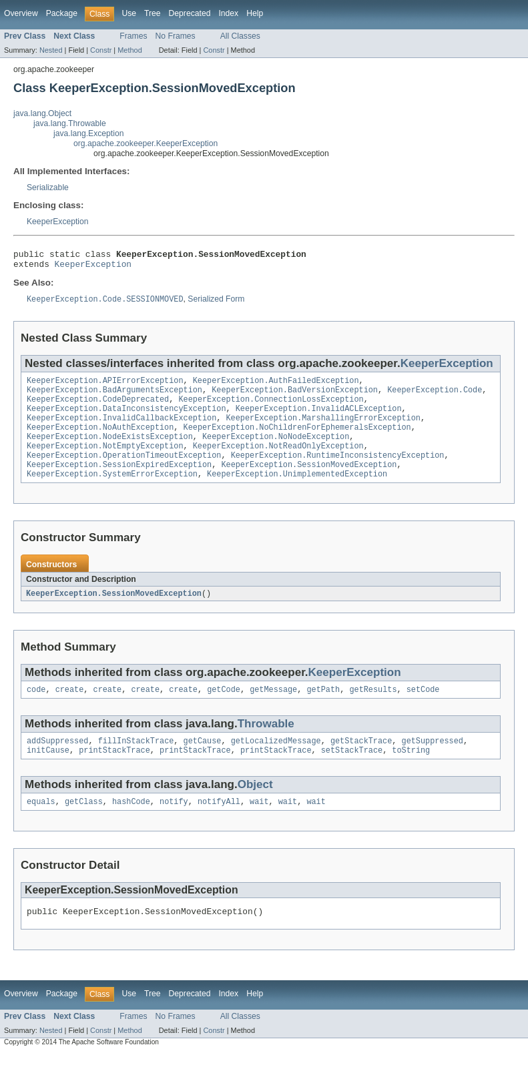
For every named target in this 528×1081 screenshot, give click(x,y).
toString (411, 774)
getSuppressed (432, 763)
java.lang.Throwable (69, 123)
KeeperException (58, 221)
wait (259, 826)
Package (61, 13)
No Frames (176, 36)
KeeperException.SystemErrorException (112, 493)
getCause (203, 763)
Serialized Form (216, 304)
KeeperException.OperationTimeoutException (124, 471)
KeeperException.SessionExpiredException (119, 482)
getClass (84, 826)
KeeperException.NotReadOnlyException (278, 461)
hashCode (131, 826)
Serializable (48, 187)
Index (228, 13)
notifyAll (219, 826)
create (69, 710)
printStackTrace (114, 774)
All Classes (240, 36)
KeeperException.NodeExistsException (110, 450)
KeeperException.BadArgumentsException (114, 397)
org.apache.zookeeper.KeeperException (145, 143)
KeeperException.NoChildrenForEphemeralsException (297, 439)
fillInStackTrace (136, 763)
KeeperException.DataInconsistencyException (126, 418)
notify (174, 826)
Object (255, 808)
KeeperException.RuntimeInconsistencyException (338, 471)
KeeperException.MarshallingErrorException (323, 429)
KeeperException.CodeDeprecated (98, 407)
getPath (323, 710)
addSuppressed (57, 763)
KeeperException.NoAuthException (100, 439)
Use (128, 13)
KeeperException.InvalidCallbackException (121, 429)
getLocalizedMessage (276, 763)
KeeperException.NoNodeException (275, 450)
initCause (48, 774)
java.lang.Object (42, 113)
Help (254, 13)
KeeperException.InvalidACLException (319, 418)
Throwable (266, 745)
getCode (223, 710)
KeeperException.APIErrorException (105, 386)
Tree (152, 13)
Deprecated (190, 13)
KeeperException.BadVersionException (295, 397)
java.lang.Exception (88, 133)
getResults (373, 710)
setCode (423, 710)
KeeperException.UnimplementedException (297, 493)
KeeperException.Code (434, 397)
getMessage (273, 710)
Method (129, 50)
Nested (51, 50)
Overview (21, 13)
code (36, 710)
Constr (100, 50)
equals (41, 826)
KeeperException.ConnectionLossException (270, 407)
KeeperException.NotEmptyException (105, 461)
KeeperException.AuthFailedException (276, 386)
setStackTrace (351, 774)
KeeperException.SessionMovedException (309, 482)
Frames (133, 36)
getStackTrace (361, 763)
